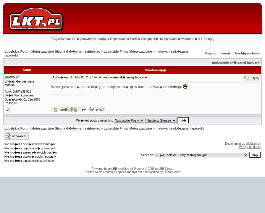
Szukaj (66, 39)
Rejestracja (118, 39)
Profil (133, 39)
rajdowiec (92, 51)
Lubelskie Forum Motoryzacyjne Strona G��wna (42, 51)
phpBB (112, 168)
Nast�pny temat (248, 53)
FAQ (54, 39)
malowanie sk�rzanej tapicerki (236, 62)
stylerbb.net (139, 172)
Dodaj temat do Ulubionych (243, 143)
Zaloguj (208, 39)
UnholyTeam (172, 172)
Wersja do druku (250, 147)
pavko (10, 77)
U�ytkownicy (84, 39)
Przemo (139, 168)
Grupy (102, 39)
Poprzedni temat (217, 53)
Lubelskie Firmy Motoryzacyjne (128, 51)
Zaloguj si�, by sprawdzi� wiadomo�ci (170, 39)
